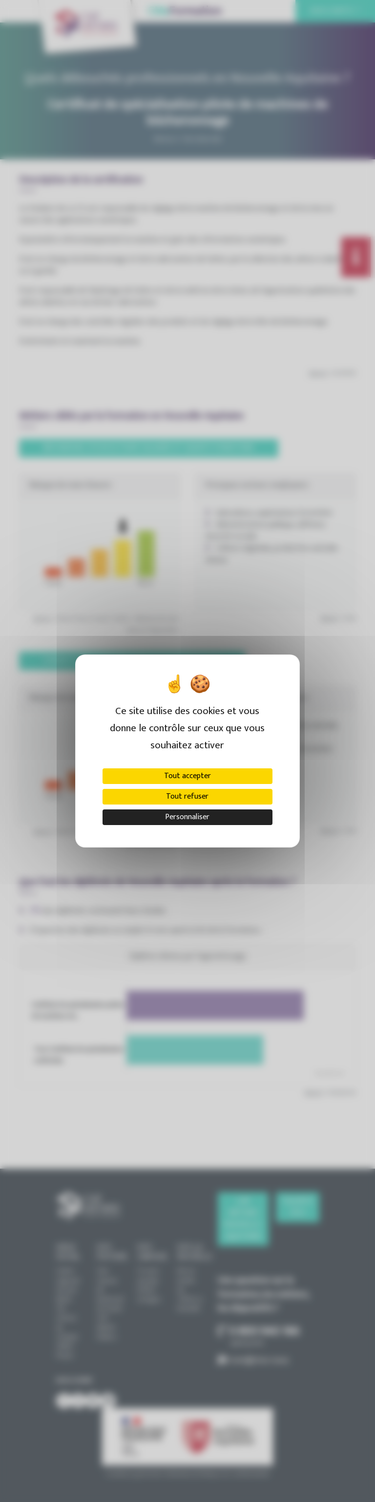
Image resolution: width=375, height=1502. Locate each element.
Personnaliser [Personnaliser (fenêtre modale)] (187, 817)
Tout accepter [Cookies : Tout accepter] (187, 776)
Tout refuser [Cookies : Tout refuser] (187, 796)
